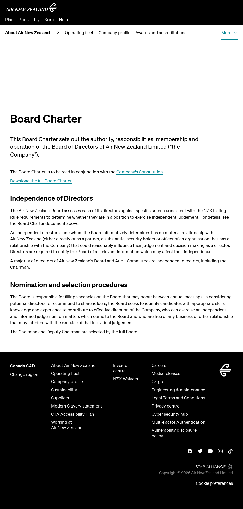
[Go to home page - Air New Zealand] (31, 8)
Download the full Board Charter (41, 180)
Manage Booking (181, 19)
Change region (24, 374)
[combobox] (201, 9)
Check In (211, 19)
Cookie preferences (214, 483)
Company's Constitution (139, 171)
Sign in (231, 19)
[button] (229, 32)
